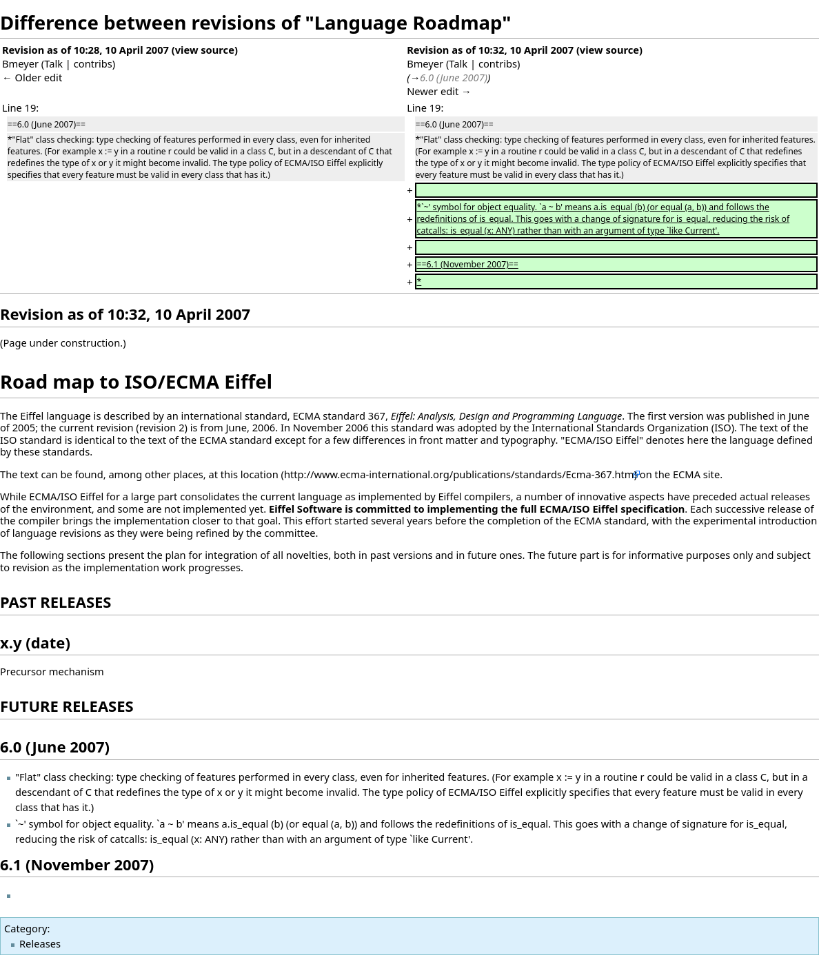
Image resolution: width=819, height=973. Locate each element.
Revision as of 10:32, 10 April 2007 (490, 50)
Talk (53, 63)
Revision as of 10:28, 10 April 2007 (85, 50)
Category (25, 928)
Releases (40, 943)
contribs (93, 63)
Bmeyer (20, 63)
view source (204, 50)
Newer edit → (439, 91)
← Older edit (32, 77)
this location (250, 474)
